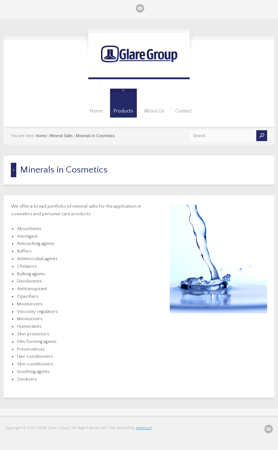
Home (96, 111)
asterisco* (144, 428)
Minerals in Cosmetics (95, 135)
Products (123, 111)
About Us (154, 111)
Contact (183, 111)
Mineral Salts (61, 135)
